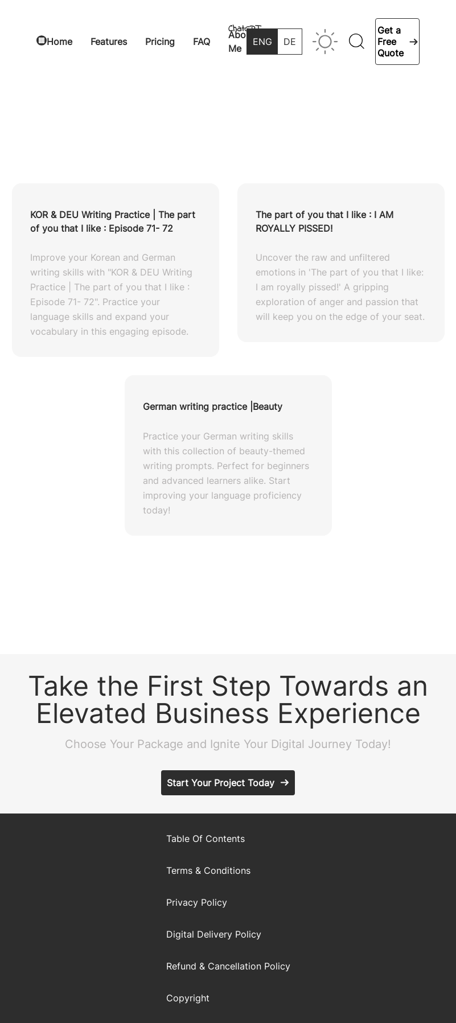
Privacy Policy (196, 902)
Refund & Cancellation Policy (228, 966)
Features (109, 41)
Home (59, 41)
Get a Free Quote (390, 41)
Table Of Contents (205, 838)
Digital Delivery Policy (213, 934)
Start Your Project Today (220, 782)
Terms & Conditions (208, 870)
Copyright (187, 998)
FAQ (201, 41)
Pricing (160, 41)
